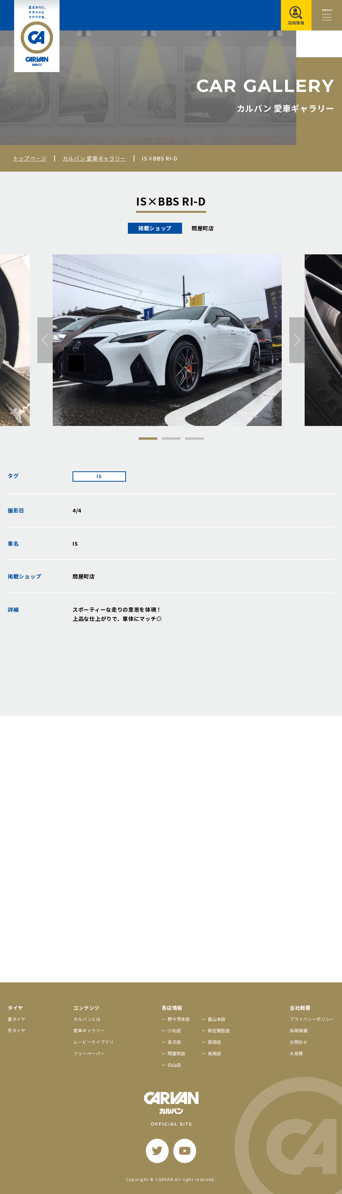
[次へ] (297, 340)
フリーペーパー (89, 1053)
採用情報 (299, 1030)
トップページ (30, 158)
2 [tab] (171, 438)
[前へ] (45, 340)
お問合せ (299, 1042)
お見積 (296, 1053)
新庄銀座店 (219, 1030)
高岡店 (214, 1042)
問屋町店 (177, 1053)
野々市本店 (179, 1019)
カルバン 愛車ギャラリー (94, 158)
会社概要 (300, 1007)
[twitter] (157, 1151)
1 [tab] (148, 438)
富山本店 (217, 1019)
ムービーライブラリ (93, 1042)
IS (99, 476)
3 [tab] (194, 438)
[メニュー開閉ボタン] (326, 15)
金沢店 (174, 1042)
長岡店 (214, 1053)
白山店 (174, 1065)
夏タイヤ (17, 1019)
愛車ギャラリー (89, 1030)
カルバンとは (86, 1019)
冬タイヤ (17, 1030)
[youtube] (184, 1151)
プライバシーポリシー (312, 1019)
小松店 (174, 1030)
